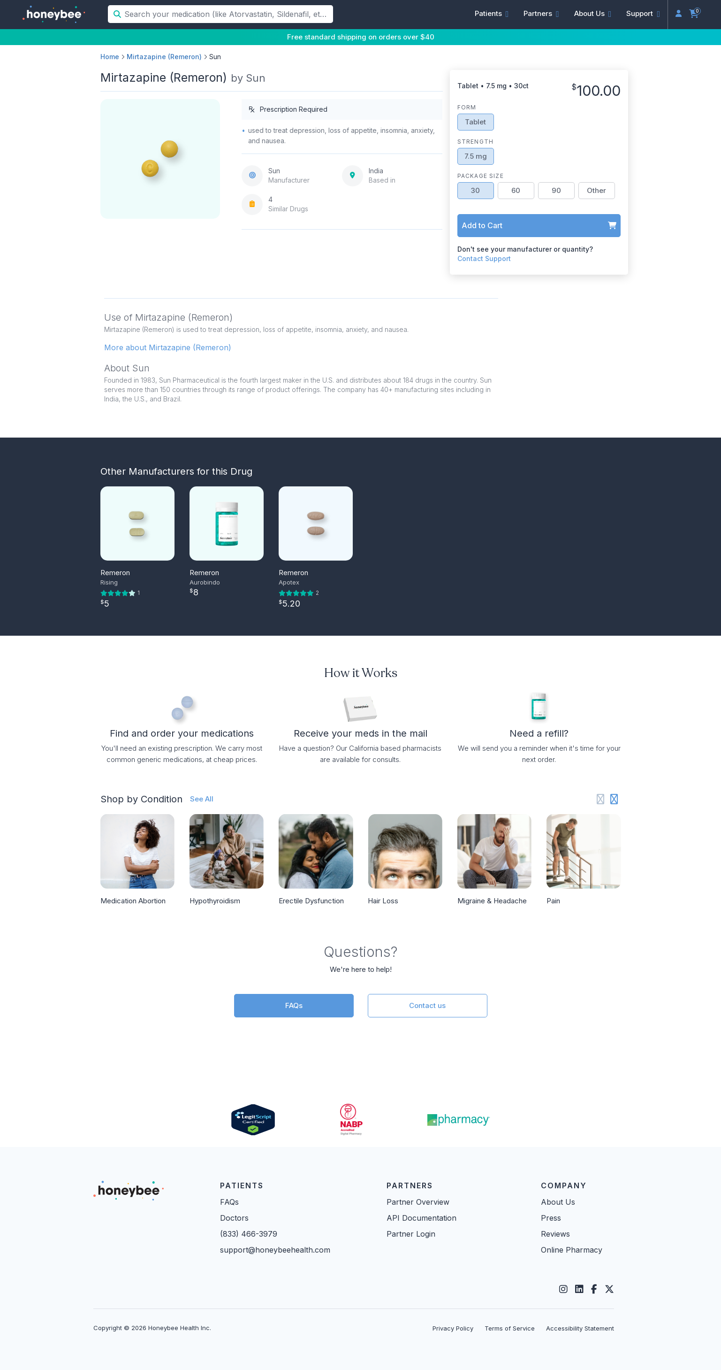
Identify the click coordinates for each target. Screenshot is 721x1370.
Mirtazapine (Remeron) (164, 57)
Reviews (555, 1234)
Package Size (480, 175)
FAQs (294, 1005)
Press (551, 1218)
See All (201, 798)
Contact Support (484, 258)
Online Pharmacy (571, 1250)
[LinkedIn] (579, 1289)
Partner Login (411, 1234)
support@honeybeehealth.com (275, 1250)
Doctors (234, 1218)
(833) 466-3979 (248, 1234)
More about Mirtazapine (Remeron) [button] (167, 347)
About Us (558, 1202)
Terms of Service (510, 1328)
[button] (491, 13)
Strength (475, 141)
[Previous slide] (600, 799)
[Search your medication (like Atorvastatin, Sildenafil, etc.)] (227, 14)
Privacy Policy (453, 1328)
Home (109, 57)
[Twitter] (609, 1289)
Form (467, 107)
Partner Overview (418, 1202)
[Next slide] (614, 799)
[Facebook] (594, 1289)
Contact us (427, 1005)
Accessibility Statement (580, 1328)
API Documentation (421, 1218)
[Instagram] (563, 1289)
